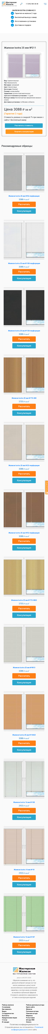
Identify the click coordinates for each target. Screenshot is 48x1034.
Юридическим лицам (9, 1018)
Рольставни (30, 1018)
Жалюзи (29, 1009)
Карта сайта (30, 1007)
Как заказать (6, 1009)
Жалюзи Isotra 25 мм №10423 (24, 735)
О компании (6, 1007)
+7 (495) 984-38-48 (32, 4)
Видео (4, 1011)
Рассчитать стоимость (24, 125)
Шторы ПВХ (30, 1020)
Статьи (4, 1020)
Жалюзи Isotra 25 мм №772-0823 (24, 600)
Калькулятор (47, 487)
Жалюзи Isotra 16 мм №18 (24, 870)
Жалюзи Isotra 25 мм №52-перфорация (24, 533)
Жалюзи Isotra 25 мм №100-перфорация (24, 263)
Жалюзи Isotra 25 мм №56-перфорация (24, 196)
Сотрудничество (8, 1013)
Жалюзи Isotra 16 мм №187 (24, 937)
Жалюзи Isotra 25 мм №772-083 (24, 398)
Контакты (5, 1015)
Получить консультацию (24, 132)
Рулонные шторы (32, 1011)
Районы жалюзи (8, 1005)
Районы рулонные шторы (35, 1005)
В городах (5, 1022)
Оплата (28, 1022)
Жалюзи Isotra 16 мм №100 (24, 802)
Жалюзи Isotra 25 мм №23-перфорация (24, 465)
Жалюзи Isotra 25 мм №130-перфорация (24, 331)
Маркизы (29, 1015)
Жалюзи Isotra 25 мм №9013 (24, 668)
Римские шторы (32, 1013)
